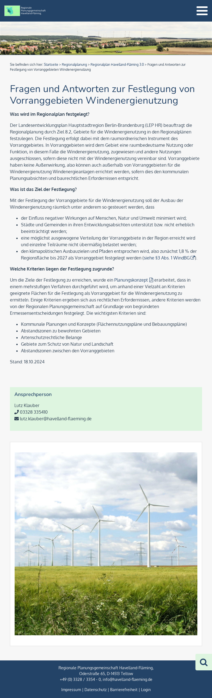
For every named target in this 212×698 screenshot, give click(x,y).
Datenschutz (95, 689)
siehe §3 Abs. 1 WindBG (167, 258)
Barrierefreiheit (123, 689)
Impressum (71, 689)
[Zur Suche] (203, 662)
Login (146, 689)
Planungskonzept (131, 280)
